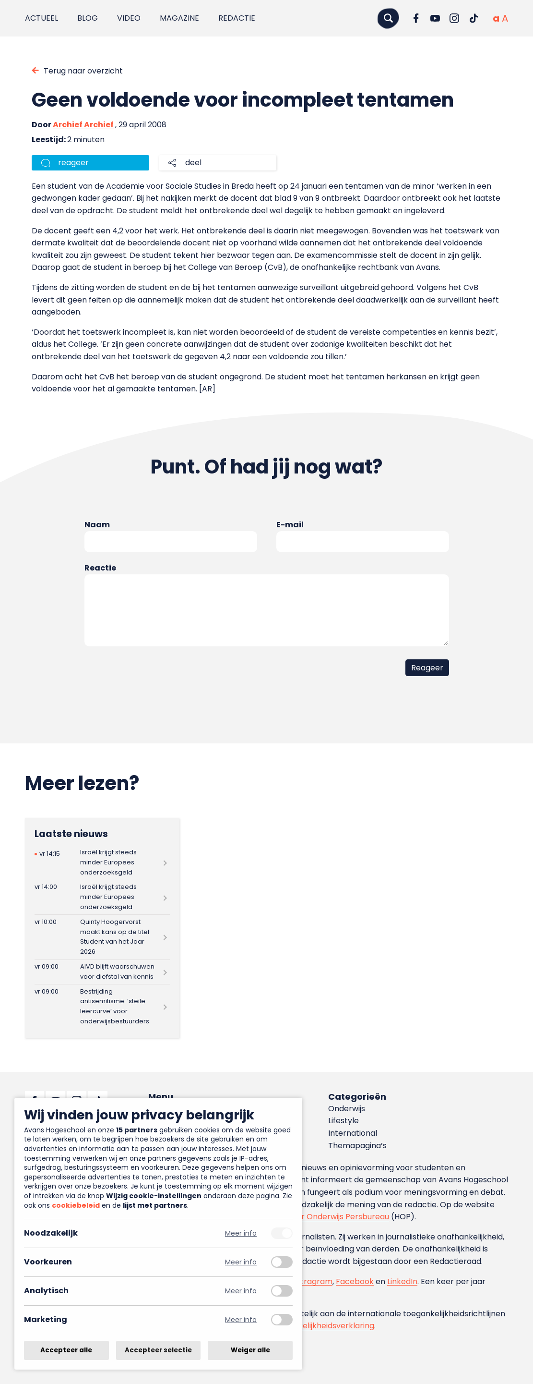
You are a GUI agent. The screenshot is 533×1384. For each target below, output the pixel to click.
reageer (73, 162)
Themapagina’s (357, 1145)
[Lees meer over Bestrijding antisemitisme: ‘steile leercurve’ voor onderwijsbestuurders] (102, 1006)
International (352, 1133)
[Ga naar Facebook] (416, 18)
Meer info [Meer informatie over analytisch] (241, 1291)
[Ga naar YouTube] (435, 18)
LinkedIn (402, 1281)
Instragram (311, 1281)
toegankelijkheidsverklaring (322, 1325)
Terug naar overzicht (83, 70)
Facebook (355, 1281)
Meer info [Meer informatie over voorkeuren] (241, 1262)
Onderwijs (346, 1108)
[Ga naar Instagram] (454, 18)
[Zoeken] (388, 18)
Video (129, 18)
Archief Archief (83, 124)
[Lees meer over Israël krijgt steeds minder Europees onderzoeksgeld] (102, 863)
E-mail (290, 524)
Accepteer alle (66, 1350)
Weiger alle (250, 1350)
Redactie (236, 18)
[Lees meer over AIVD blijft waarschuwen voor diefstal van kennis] (102, 972)
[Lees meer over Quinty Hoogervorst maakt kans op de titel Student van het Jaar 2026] (102, 937)
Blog (87, 18)
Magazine (179, 18)
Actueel (41, 18)
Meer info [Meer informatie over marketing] (241, 1319)
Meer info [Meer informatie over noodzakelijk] (241, 1233)
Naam (97, 524)
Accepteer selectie (158, 1350)
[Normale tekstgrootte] (496, 18)
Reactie (100, 567)
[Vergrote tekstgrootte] (505, 18)
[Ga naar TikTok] (473, 18)
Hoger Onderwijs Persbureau (335, 1216)
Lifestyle (343, 1120)
